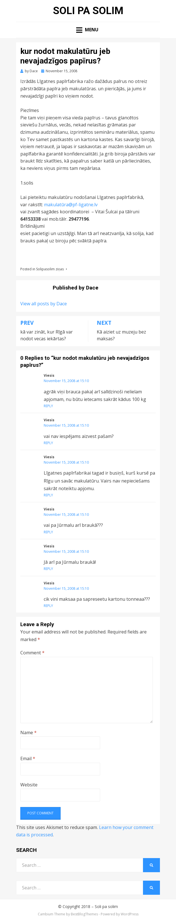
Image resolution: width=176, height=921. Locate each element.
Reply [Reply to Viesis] (48, 406)
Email (27, 758)
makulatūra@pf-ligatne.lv (70, 204)
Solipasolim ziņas (50, 269)
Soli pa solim (88, 11)
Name (28, 732)
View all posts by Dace (43, 304)
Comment (32, 653)
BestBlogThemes (84, 914)
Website (29, 785)
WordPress (129, 914)
